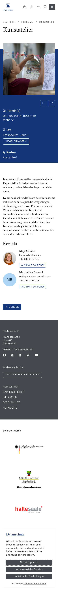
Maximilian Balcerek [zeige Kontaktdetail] (31, 272)
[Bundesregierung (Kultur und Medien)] (29, 449)
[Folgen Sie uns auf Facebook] (4, 355)
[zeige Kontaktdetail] (9, 258)
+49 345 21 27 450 (23, 349)
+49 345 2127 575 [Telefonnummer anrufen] (29, 259)
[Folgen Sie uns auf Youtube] (35, 355)
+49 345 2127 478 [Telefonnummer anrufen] (29, 280)
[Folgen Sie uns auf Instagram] (12, 355)
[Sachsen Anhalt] (29, 479)
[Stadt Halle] (29, 509)
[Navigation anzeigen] (52, 7)
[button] (52, 103)
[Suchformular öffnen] (45, 7)
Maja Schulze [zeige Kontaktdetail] (27, 251)
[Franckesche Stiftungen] (8, 6)
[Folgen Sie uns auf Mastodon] (28, 355)
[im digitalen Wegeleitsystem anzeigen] (16, 141)
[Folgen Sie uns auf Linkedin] (20, 355)
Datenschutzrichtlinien (35, 583)
